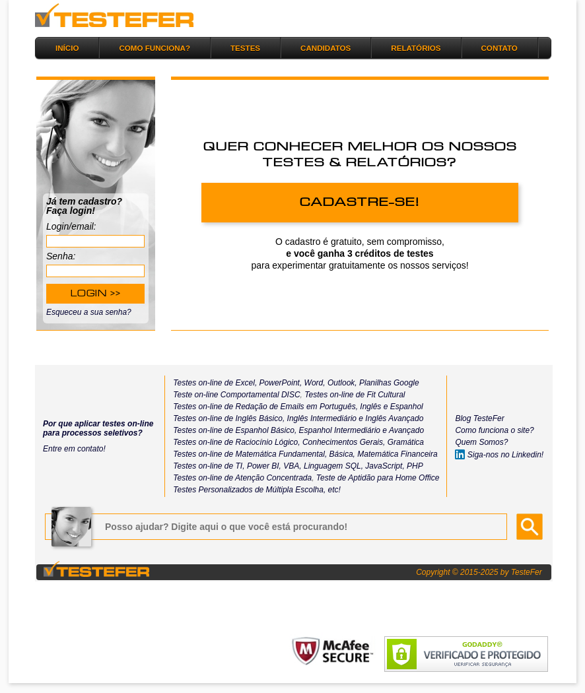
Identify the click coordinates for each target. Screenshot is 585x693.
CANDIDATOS (325, 48)
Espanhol (405, 406)
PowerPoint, (279, 382)
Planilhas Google (389, 382)
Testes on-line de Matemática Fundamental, (250, 454)
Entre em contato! (74, 448)
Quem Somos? (481, 442)
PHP (415, 466)
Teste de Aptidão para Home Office (378, 477)
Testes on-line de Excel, (215, 382)
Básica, (341, 454)
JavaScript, (384, 466)
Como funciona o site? (494, 430)
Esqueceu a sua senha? (88, 312)
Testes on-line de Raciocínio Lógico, (236, 442)
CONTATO (499, 48)
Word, (313, 382)
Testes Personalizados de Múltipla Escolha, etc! (257, 489)
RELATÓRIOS (415, 48)
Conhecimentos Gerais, (343, 442)
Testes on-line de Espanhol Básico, (235, 430)
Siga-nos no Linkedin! (499, 454)
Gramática (406, 442)
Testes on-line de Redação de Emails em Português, (265, 406)
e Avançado (403, 430)
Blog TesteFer (479, 418)
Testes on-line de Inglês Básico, (230, 418)
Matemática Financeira (397, 454)
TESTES (245, 48)
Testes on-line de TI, (208, 466)
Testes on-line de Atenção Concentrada (242, 477)
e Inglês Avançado (391, 418)
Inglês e (373, 406)
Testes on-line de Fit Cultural (354, 394)
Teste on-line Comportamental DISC (236, 394)
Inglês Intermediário (323, 418)
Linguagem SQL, (333, 466)
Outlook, (341, 382)
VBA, (292, 466)
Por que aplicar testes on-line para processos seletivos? (98, 428)
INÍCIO (67, 48)
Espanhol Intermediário (341, 430)
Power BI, (264, 466)
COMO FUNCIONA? (154, 48)
